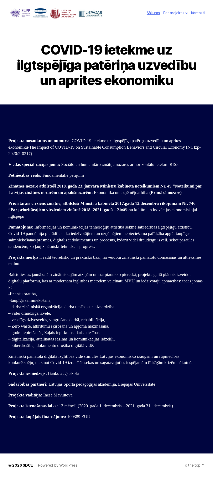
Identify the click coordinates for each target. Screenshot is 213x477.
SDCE (28, 465)
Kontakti (198, 13)
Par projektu (173, 13)
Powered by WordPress (58, 465)
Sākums (153, 13)
